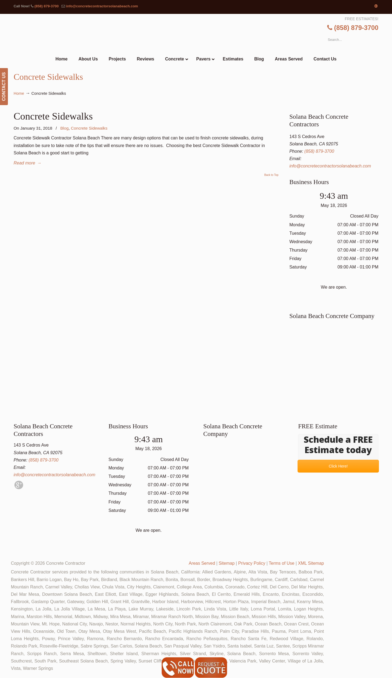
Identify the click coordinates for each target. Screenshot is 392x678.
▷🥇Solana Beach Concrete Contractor (207, 33)
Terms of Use (281, 563)
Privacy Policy (251, 563)
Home (19, 93)
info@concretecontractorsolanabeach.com (102, 6)
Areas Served (202, 563)
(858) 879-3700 (46, 6)
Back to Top (271, 175)
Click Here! (338, 466)
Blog (64, 128)
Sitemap (227, 563)
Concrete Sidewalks (53, 116)
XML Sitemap (311, 563)
